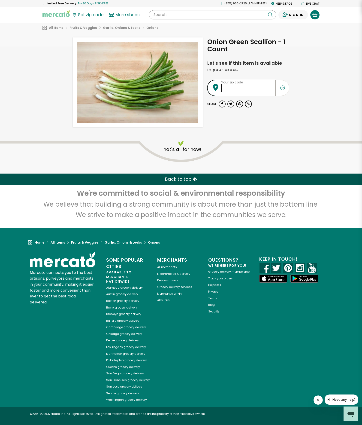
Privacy (213, 292)
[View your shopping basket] (315, 14)
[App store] (273, 279)
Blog (211, 305)
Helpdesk (214, 285)
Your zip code (232, 82)
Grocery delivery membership (229, 272)
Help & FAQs (281, 4)
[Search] (212, 14)
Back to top (181, 179)
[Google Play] (304, 279)
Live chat (311, 4)
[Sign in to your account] (293, 14)
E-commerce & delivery (173, 274)
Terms (212, 298)
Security (214, 311)
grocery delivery (124, 288)
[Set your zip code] (87, 15)
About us (163, 300)
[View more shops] (125, 15)
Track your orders (220, 278)
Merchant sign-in (169, 294)
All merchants (167, 267)
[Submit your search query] (270, 14)
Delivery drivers (167, 280)
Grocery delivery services (174, 287)
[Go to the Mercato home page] (56, 13)
